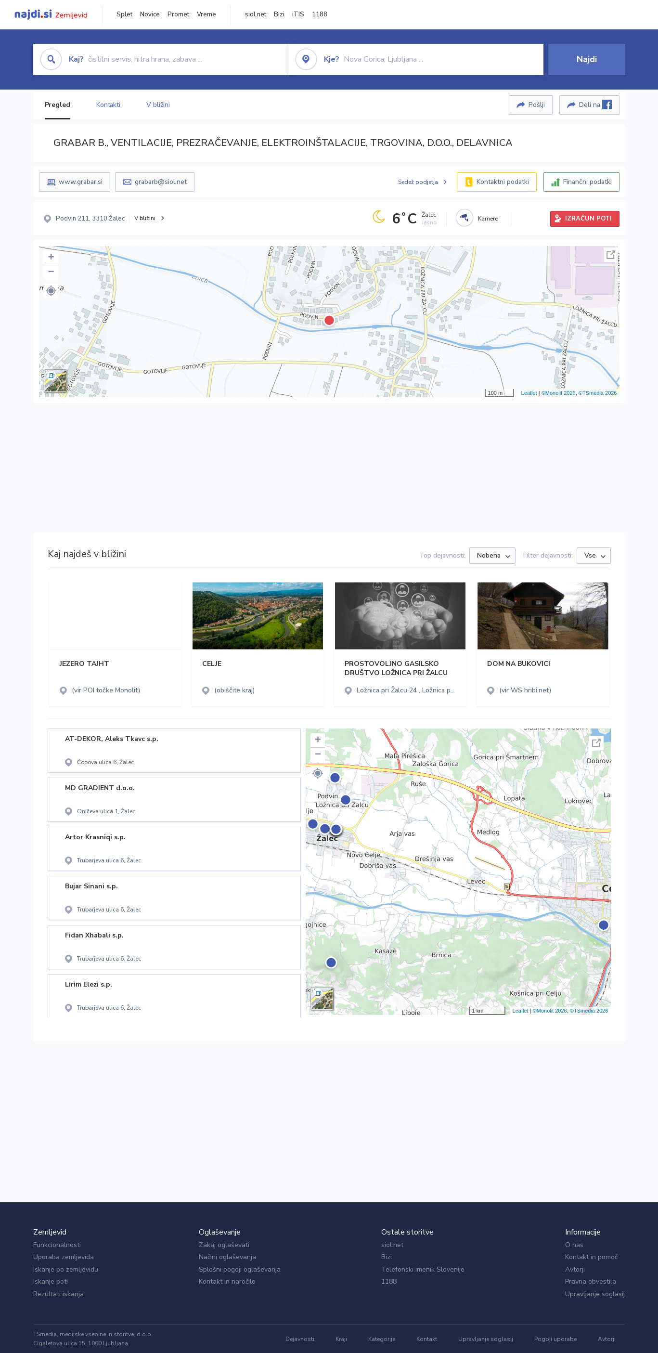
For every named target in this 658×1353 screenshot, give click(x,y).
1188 (319, 14)
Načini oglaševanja (227, 1257)
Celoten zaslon (611, 254)
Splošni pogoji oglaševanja (240, 1269)
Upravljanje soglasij (595, 1294)
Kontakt (426, 1339)
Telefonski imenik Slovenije (422, 1269)
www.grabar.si (81, 181)
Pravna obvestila (590, 1281)
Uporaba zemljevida (63, 1257)
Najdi (587, 59)
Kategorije (381, 1339)
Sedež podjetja (418, 182)
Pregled (57, 104)
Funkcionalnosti (57, 1244)
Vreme (206, 14)
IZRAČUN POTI (588, 218)
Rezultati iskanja (58, 1294)
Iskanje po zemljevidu (65, 1269)
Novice (150, 14)
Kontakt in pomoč (591, 1257)
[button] (51, 291)
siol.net (255, 14)
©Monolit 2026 (559, 393)
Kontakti (108, 104)
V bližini (158, 104)
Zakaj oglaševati (224, 1244)
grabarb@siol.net (161, 181)
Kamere (488, 218)
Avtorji (575, 1269)
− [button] (51, 272)
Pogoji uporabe (555, 1339)
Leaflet (529, 393)
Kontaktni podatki (503, 181)
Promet (178, 14)
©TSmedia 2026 (598, 393)
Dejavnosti (299, 1339)
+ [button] (51, 258)
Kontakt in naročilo (227, 1281)
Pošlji (537, 104)
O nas (574, 1244)
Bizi (279, 14)
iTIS (298, 14)
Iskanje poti (50, 1281)
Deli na (595, 104)
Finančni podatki (587, 181)
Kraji (341, 1339)
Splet (124, 14)
